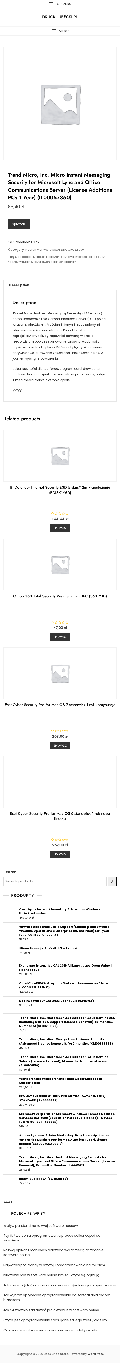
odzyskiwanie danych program (55, 262)
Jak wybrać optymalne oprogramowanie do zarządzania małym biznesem (56, 1297)
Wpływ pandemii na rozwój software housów (40, 1225)
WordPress (96, 1354)
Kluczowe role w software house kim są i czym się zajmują (51, 1275)
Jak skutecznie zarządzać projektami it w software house (51, 1309)
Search (9, 872)
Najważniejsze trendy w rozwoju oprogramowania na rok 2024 (54, 1265)
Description (19, 285)
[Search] (112, 881)
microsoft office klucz (90, 257)
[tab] (19, 285)
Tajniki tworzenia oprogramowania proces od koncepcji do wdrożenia (51, 1238)
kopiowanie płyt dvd (60, 257)
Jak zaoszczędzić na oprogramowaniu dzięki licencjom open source (59, 1285)
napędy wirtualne (20, 262)
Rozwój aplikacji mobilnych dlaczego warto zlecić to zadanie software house (53, 1252)
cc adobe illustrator (31, 257)
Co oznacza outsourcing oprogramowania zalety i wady (50, 1330)
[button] (60, 31)
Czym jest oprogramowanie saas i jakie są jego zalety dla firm (55, 1320)
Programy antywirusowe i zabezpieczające (54, 250)
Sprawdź (18, 224)
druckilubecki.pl (60, 17)
